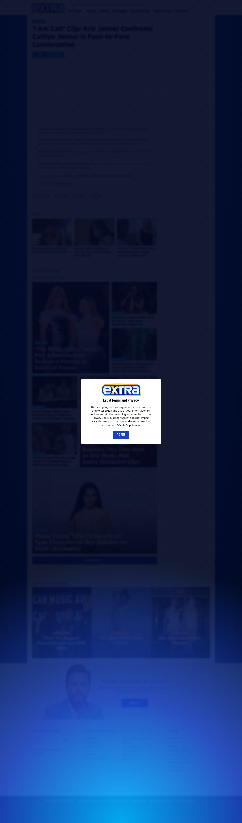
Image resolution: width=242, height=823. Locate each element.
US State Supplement (128, 425)
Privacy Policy (101, 418)
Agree (121, 435)
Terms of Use (143, 407)
